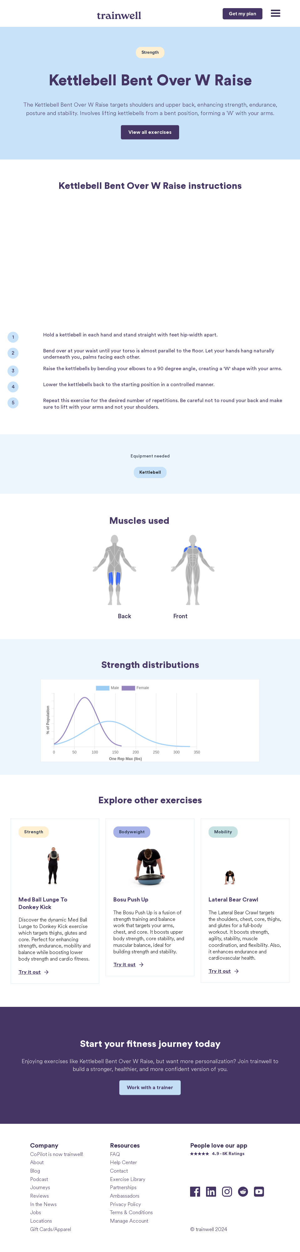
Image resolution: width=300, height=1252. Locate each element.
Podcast (39, 1179)
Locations (41, 1220)
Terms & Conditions (131, 1212)
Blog (35, 1170)
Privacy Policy (125, 1204)
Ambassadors (124, 1195)
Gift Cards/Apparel (50, 1229)
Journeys (40, 1187)
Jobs (35, 1212)
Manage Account (129, 1220)
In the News (43, 1204)
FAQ (115, 1154)
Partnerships (123, 1187)
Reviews (39, 1195)
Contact (119, 1170)
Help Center (123, 1162)
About (37, 1162)
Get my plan (242, 14)
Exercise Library (127, 1179)
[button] (272, 14)
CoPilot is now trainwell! (56, 1154)
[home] (120, 13)
